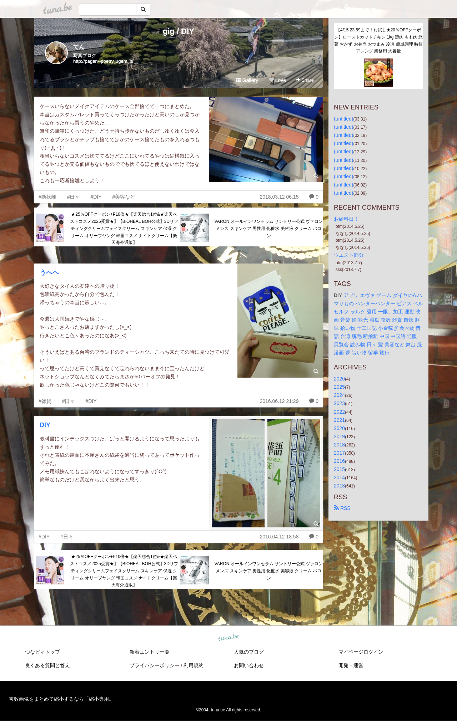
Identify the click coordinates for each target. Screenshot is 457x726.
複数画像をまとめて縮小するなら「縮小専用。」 (64, 699)
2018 (339, 445)
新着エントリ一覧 (150, 652)
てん (79, 47)
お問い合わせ (249, 665)
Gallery (247, 80)
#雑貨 (45, 401)
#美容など (123, 197)
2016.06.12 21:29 (279, 401)
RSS (342, 508)
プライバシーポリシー (155, 665)
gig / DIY (178, 31)
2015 (339, 469)
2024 (339, 395)
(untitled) (343, 119)
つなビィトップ (42, 652)
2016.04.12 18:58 (279, 537)
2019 (339, 436)
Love (277, 80)
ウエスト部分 (349, 255)
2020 (339, 428)
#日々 (73, 197)
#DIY (95, 197)
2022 (339, 412)
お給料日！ (346, 219)
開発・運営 (350, 665)
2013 (339, 486)
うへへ (49, 272)
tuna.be (228, 637)
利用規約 (194, 665)
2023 (339, 403)
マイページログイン (360, 652)
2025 (339, 387)
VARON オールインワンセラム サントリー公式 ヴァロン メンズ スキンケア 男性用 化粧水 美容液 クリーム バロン (269, 228)
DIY (45, 425)
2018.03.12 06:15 (279, 197)
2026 (339, 379)
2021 (339, 420)
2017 (339, 453)
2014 (339, 477)
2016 (339, 461)
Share (305, 80)
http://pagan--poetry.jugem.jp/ (103, 61)
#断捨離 (47, 197)
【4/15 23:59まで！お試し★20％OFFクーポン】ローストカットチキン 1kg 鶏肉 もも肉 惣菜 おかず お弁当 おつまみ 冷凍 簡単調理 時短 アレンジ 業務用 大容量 (378, 40)
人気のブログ (249, 652)
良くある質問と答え (47, 665)
